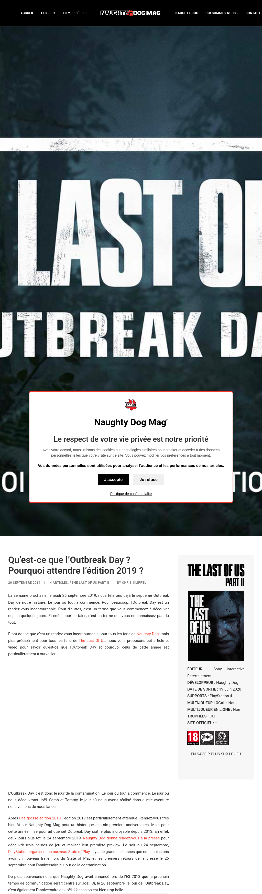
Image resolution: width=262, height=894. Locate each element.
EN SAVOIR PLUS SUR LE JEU (216, 665)
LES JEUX (48, 13)
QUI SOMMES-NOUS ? (221, 13)
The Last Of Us (92, 551)
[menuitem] (27, 13)
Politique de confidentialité (131, 494)
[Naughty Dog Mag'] (131, 13)
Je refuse (149, 479)
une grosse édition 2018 (40, 729)
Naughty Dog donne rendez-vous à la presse (121, 749)
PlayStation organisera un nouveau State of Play (49, 762)
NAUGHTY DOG (187, 13)
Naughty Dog (148, 544)
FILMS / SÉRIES (75, 13)
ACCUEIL (27, 13)
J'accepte (113, 479)
